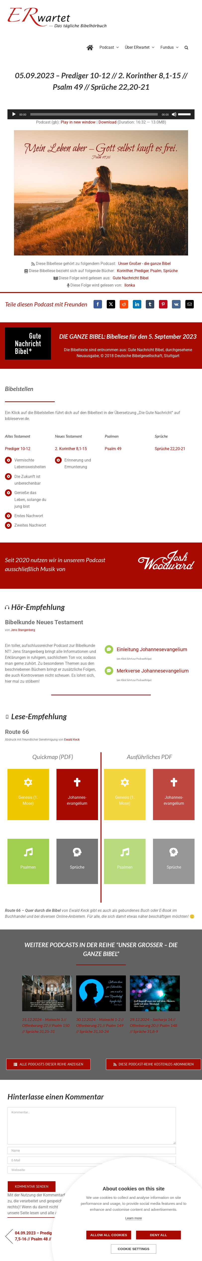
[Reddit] (123, 304)
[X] (110, 304)
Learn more (133, 1218)
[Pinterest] (163, 304)
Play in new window (78, 122)
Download (107, 122)
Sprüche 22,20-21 (170, 448)
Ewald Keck (72, 739)
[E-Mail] (189, 304)
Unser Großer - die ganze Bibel (144, 263)
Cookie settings (134, 1249)
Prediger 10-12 (17, 448)
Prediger (141, 270)
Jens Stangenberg (23, 630)
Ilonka (129, 285)
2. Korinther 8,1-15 (71, 448)
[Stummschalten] (174, 114)
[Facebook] (97, 304)
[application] (101, 114)
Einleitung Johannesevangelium (152, 649)
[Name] (91, 1150)
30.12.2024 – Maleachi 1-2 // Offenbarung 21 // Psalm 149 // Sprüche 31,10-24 (100, 1025)
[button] (186, 46)
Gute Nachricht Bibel (131, 278)
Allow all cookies (108, 1235)
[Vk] (176, 304)
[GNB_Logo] (28, 329)
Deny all (158, 1235)
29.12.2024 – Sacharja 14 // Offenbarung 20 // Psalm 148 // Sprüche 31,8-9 (153, 1025)
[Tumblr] (150, 304)
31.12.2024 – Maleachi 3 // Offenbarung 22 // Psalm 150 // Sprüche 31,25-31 (45, 1025)
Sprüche (170, 270)
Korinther (125, 270)
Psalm (155, 270)
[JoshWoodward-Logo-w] (166, 551)
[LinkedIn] (137, 304)
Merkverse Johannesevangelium (153, 671)
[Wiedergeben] (13, 114)
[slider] (94, 114)
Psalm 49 (113, 448)
